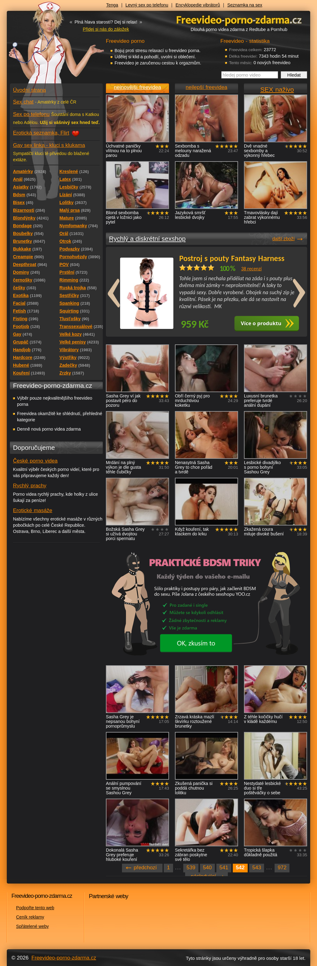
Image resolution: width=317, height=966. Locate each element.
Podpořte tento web (35, 907)
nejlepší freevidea (206, 87)
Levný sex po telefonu (146, 4)
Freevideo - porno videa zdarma (239, 19)
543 (256, 868)
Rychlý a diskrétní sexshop (147, 238)
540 (207, 868)
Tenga (112, 4)
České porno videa (35, 461)
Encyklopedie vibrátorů (198, 4)
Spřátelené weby (32, 926)
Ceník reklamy (30, 917)
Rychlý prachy (29, 486)
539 (190, 868)
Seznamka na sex (244, 4)
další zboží (283, 238)
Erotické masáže (32, 510)
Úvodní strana (29, 90)
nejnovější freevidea (137, 87)
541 (223, 868)
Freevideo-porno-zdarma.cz (64, 958)
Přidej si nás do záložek (106, 29)
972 (282, 868)
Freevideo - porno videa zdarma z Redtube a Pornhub (44, 46)
